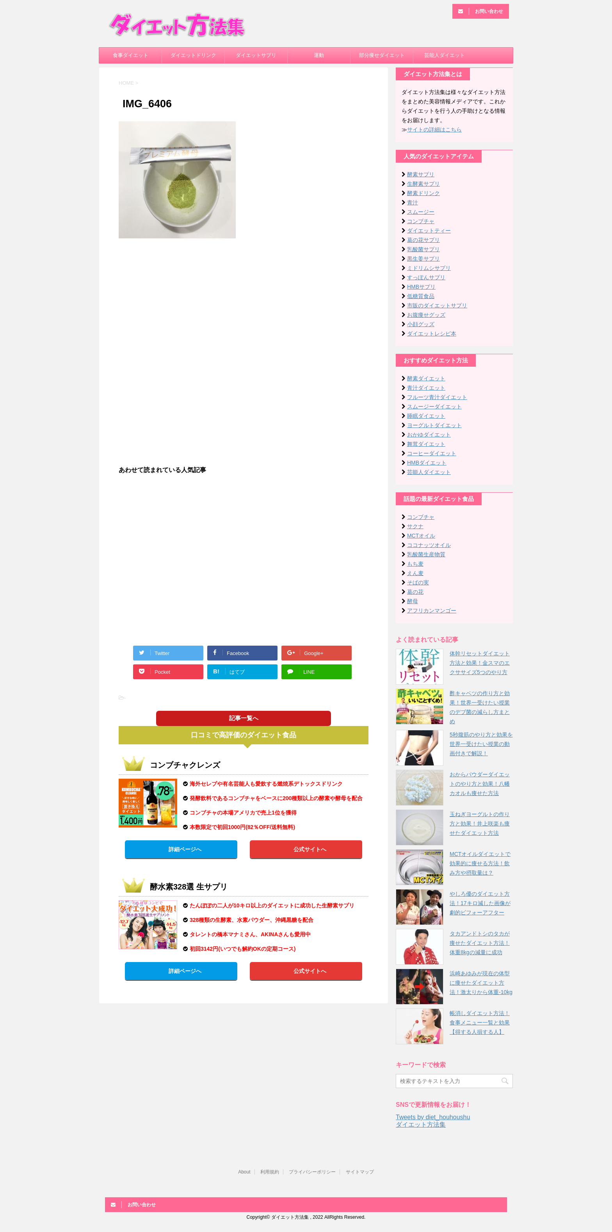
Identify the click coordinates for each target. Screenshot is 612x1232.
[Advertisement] (243, 300)
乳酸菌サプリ (423, 249)
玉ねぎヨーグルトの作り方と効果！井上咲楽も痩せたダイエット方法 (480, 823)
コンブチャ (420, 221)
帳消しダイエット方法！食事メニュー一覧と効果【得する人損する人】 (480, 1022)
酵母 (412, 601)
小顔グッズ (420, 324)
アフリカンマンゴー (431, 610)
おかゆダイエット (429, 434)
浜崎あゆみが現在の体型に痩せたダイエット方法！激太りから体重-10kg (481, 982)
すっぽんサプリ (426, 277)
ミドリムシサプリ (429, 268)
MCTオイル (421, 536)
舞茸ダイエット (426, 444)
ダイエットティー (429, 230)
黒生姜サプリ (423, 259)
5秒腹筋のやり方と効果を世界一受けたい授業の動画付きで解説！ (481, 743)
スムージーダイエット (434, 406)
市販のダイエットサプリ (437, 305)
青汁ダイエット (426, 388)
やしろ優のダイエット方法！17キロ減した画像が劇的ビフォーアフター (480, 903)
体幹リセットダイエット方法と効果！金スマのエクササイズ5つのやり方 (480, 662)
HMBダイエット (427, 463)
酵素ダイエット (426, 378)
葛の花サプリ (423, 240)
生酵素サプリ (423, 184)
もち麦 (415, 564)
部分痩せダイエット (382, 55)
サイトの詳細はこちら (434, 129)
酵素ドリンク (423, 193)
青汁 (412, 202)
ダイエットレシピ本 (431, 333)
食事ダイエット (130, 55)
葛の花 (415, 592)
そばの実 (418, 582)
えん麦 (415, 573)
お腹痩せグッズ (426, 315)
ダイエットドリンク (193, 55)
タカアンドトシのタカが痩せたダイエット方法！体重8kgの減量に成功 (480, 942)
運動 (319, 55)
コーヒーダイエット (431, 453)
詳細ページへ (185, 849)
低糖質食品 (420, 296)
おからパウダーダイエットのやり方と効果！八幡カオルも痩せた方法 (480, 783)
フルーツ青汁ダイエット (437, 397)
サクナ (415, 526)
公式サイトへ (310, 849)
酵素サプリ (420, 174)
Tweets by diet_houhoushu (433, 1117)
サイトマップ (360, 1172)
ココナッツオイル (429, 545)
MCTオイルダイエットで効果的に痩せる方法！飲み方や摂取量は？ (480, 863)
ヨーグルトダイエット (434, 425)
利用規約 (269, 1172)
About (244, 1172)
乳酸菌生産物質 (426, 554)
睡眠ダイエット (426, 416)
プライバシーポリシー (312, 1172)
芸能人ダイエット (444, 55)
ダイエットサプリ (256, 55)
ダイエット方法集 (421, 1124)
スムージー (420, 212)
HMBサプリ (421, 287)
